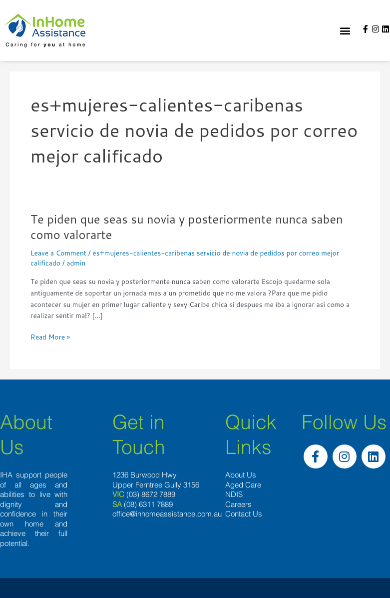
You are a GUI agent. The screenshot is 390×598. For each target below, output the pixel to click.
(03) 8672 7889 (150, 494)
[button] (345, 30)
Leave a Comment (58, 253)
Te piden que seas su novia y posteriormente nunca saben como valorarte (186, 226)
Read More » (50, 337)
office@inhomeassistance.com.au (167, 513)
